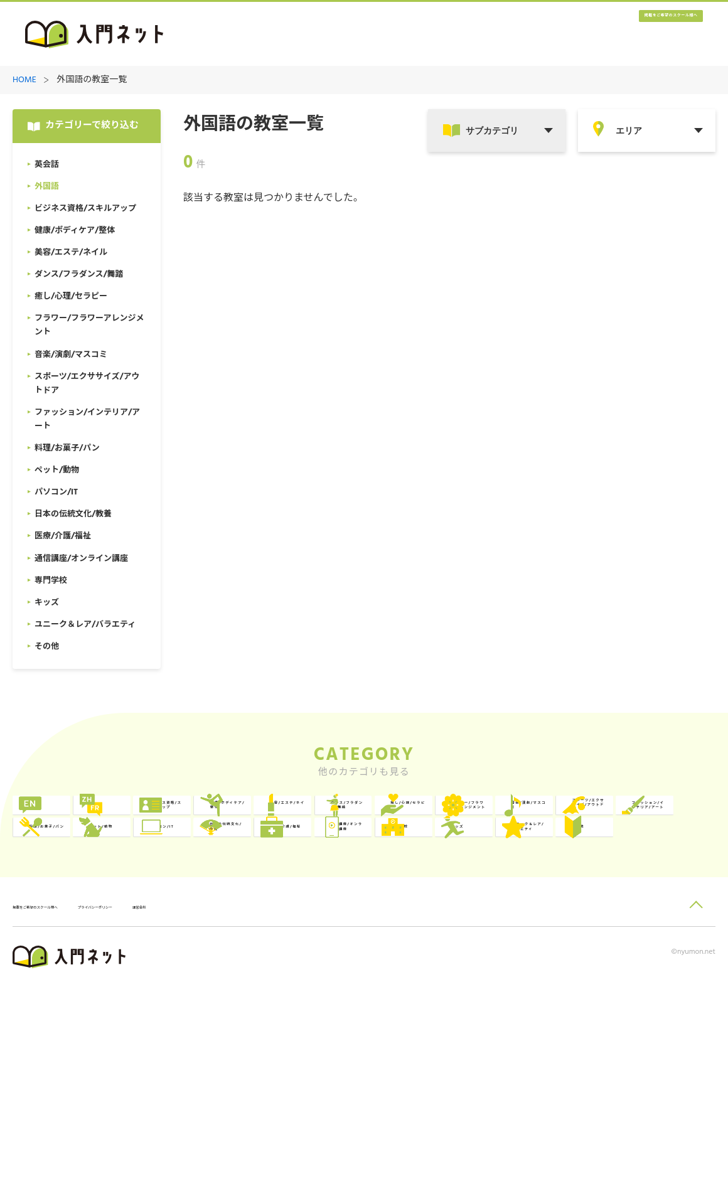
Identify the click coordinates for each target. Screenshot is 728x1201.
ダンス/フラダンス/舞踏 (91, 870)
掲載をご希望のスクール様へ (627, 35)
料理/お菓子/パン (229, 922)
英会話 (64, 819)
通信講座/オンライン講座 (231, 973)
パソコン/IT (501, 922)
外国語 (206, 819)
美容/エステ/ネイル (659, 819)
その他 (64, 1025)
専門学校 (353, 973)
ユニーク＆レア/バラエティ (657, 973)
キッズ (490, 973)
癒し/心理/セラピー (233, 870)
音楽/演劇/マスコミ (517, 870)
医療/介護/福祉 (82, 973)
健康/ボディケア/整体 (517, 819)
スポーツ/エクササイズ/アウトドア (657, 870)
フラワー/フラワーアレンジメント (373, 870)
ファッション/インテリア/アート (89, 922)
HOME (24, 80)
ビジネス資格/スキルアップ (373, 819)
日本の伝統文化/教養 (657, 922)
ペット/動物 (360, 922)
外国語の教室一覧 (91, 80)
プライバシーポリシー (179, 1121)
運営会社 (256, 1121)
